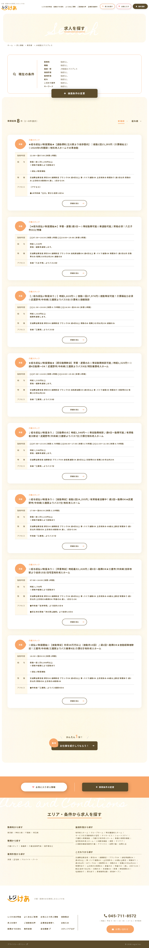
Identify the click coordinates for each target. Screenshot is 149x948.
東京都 (29, 45)
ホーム (10, 45)
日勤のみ (96, 869)
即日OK (94, 857)
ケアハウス (102, 844)
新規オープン (115, 871)
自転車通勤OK (127, 857)
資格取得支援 (102, 871)
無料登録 (140, 6)
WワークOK (91, 863)
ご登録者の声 (81, 7)
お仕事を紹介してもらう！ (74, 745)
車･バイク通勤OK (93, 860)
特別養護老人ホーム (114, 832)
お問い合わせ (120, 929)
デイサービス (107, 835)
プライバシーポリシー (17, 944)
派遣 (9, 859)
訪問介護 (113, 844)
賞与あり (90, 871)
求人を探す (107, 6)
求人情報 (20, 45)
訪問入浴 (122, 844)
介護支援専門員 (35, 846)
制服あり (132, 860)
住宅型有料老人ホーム (84, 841)
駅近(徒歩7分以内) (83, 869)
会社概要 (46, 929)
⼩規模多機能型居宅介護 (85, 844)
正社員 (16, 859)
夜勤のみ (113, 863)
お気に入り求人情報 (43, 787)
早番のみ (118, 866)
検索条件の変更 (74, 93)
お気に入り (123, 6)
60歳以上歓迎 (120, 860)
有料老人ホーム (81, 832)
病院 (111, 841)
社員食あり (80, 871)
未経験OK (107, 869)
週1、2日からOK (131, 866)
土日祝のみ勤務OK (94, 866)
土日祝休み (107, 860)
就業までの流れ (59, 7)
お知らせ (65, 923)
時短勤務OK (125, 869)
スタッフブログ (68, 929)
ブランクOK (114, 857)
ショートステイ (121, 835)
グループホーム (97, 832)
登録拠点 (65, 917)
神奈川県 (19, 832)
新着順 (123, 120)
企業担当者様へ (93, 7)
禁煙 (115, 869)
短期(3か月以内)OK (128, 863)
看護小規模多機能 (122, 838)
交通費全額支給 (81, 857)
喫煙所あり (80, 866)
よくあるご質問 (71, 7)
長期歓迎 (103, 857)
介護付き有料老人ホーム (103, 838)
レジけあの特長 (47, 7)
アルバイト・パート (30, 859)
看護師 (23, 846)
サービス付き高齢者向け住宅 (87, 835)
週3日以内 (79, 863)
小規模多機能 (101, 841)
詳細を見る (74, 203)
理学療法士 (48, 846)
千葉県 (28, 832)
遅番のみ (108, 866)
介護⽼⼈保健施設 (82, 838)
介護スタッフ (12, 846)
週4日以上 (79, 860)
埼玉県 (36, 832)
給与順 (137, 120)
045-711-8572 (120, 916)
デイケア (119, 841)
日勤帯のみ (103, 863)
